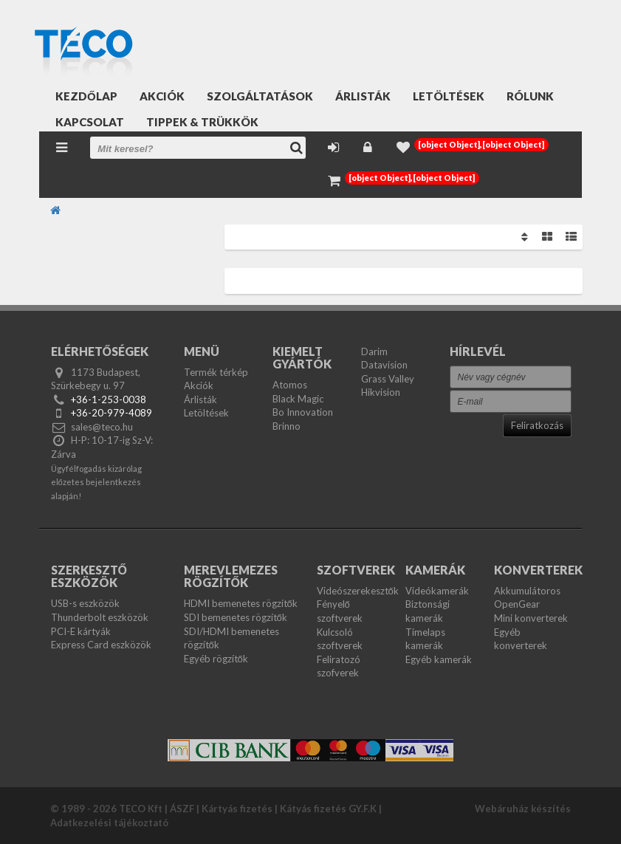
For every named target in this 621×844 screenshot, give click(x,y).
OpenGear (517, 604)
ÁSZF (182, 808)
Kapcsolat (89, 121)
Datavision (384, 365)
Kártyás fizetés (237, 808)
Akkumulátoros (527, 591)
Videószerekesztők (358, 591)
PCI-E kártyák (81, 631)
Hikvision (380, 392)
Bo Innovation (302, 412)
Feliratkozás (537, 425)
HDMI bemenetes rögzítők (241, 603)
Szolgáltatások (260, 96)
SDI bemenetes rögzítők (235, 617)
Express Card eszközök (101, 645)
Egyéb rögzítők (216, 659)
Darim (374, 351)
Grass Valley (387, 379)
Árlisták (363, 96)
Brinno (286, 426)
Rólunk (530, 96)
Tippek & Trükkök (202, 121)
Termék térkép (216, 372)
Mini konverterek (531, 618)
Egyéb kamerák (438, 659)
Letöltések (448, 96)
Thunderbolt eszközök (99, 617)
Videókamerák (437, 591)
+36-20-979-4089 (111, 413)
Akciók (162, 96)
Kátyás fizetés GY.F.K (328, 808)
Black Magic (297, 399)
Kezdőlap (86, 96)
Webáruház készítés (523, 808)
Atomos (289, 385)
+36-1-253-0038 (108, 399)
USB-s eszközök (85, 603)
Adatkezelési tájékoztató (109, 822)
